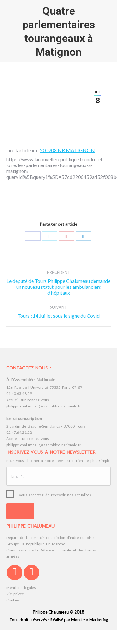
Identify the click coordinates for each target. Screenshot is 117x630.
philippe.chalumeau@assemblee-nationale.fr (43, 406)
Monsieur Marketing (89, 619)
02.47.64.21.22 (19, 432)
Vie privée (15, 593)
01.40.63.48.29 (19, 393)
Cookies (13, 600)
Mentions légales (21, 587)
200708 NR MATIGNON (67, 150)
